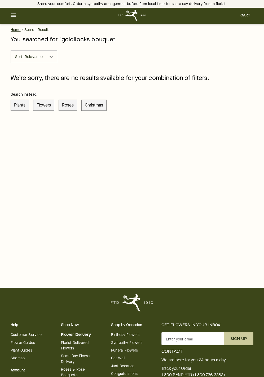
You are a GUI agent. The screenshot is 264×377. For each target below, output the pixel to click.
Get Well (118, 358)
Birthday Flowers (125, 334)
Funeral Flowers (124, 350)
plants (19, 105)
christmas (94, 105)
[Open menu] (13, 15)
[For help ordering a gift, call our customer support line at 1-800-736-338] (132, 15)
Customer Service (26, 334)
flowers (44, 105)
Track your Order (176, 368)
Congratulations (124, 373)
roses (68, 105)
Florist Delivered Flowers (75, 345)
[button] (13, 15)
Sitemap (18, 358)
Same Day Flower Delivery (76, 358)
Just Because (122, 366)
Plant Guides (21, 350)
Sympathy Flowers (126, 342)
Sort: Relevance (34, 57)
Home (16, 29)
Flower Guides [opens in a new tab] (23, 342)
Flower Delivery (76, 334)
